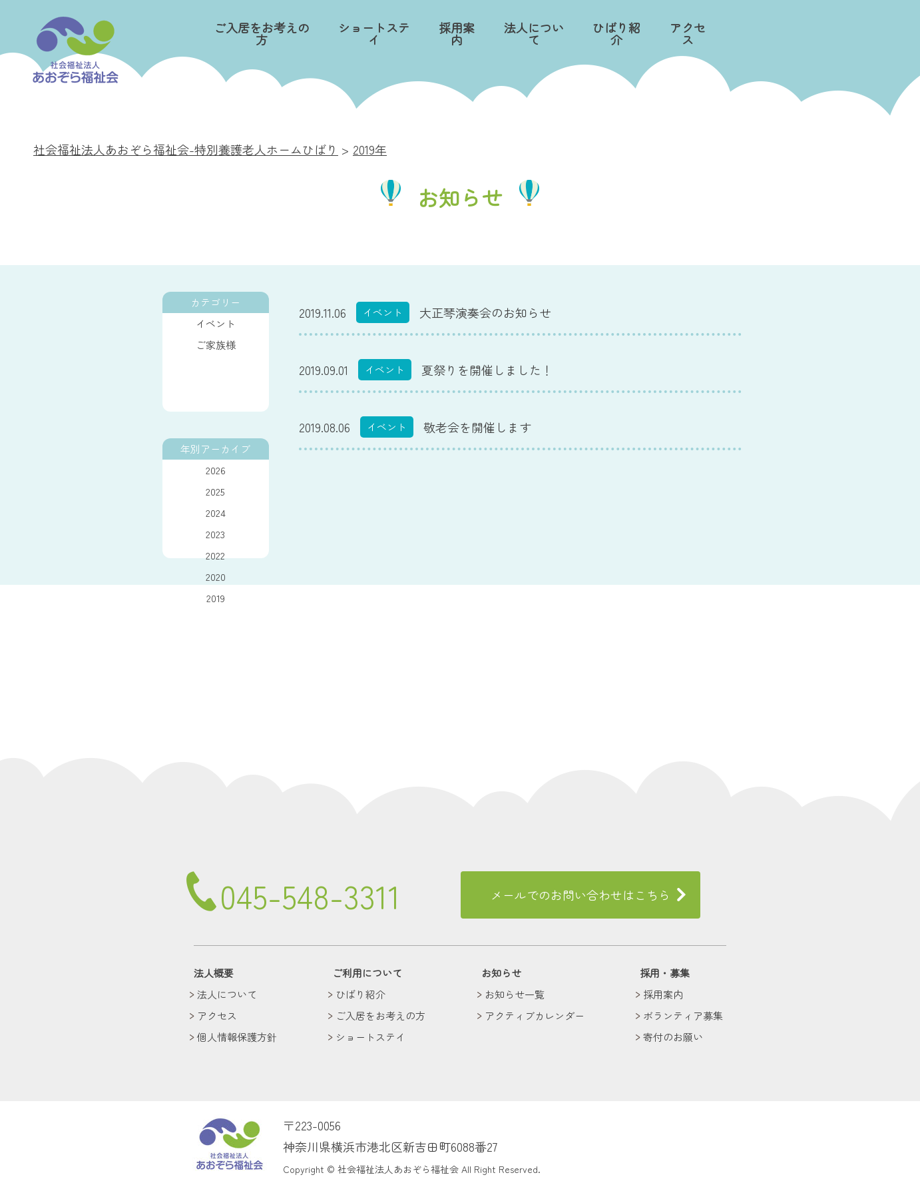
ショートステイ (373, 34)
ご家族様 (216, 345)
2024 (216, 513)
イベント (216, 323)
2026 (216, 470)
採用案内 (456, 34)
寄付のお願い (673, 1037)
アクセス (688, 34)
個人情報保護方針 (237, 1037)
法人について (533, 34)
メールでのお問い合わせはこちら (580, 894)
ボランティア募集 (683, 1015)
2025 (215, 491)
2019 (215, 598)
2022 (215, 555)
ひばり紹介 (616, 34)
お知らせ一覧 (515, 994)
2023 (215, 534)
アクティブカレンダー (534, 1015)
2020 (216, 577)
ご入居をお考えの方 (262, 34)
